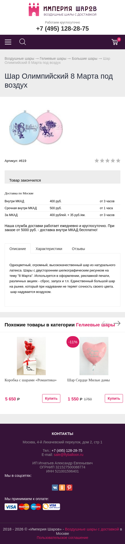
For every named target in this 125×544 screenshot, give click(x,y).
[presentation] (17, 248)
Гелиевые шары (53, 58)
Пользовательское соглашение (62, 538)
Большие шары (84, 58)
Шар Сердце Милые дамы (88, 380)
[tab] (18, 248)
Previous (105, 323)
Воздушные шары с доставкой (92, 529)
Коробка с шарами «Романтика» (30, 380)
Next (116, 323)
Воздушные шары (19, 58)
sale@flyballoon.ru (68, 455)
